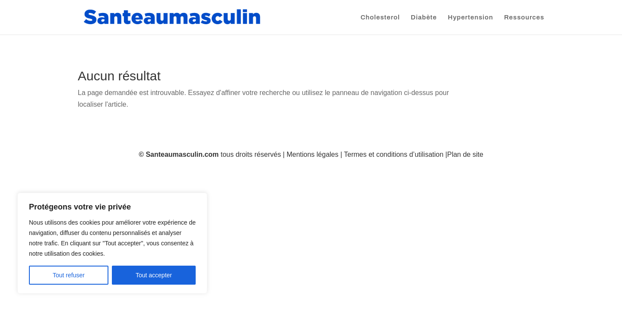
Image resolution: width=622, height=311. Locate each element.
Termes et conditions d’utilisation (393, 154)
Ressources (524, 17)
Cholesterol (380, 17)
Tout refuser (69, 275)
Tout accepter (154, 275)
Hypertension (470, 17)
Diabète (424, 17)
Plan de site (465, 154)
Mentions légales (312, 154)
